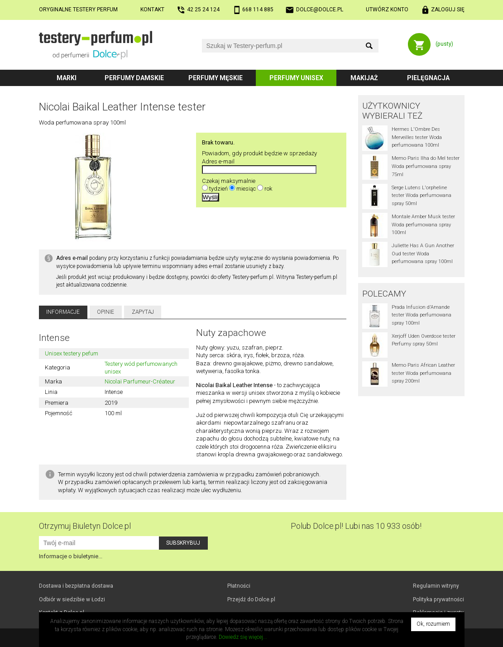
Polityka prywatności (438, 599)
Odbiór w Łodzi (72, 599)
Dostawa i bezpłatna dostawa (76, 586)
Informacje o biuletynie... (70, 556)
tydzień (218, 188)
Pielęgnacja (428, 77)
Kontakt (152, 9)
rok (268, 188)
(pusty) (444, 44)
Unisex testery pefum (71, 353)
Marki (67, 77)
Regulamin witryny (436, 586)
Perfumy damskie (134, 77)
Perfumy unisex (296, 77)
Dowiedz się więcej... (243, 637)
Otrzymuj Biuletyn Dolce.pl (85, 526)
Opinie (105, 312)
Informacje (63, 312)
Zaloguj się (448, 9)
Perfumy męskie (215, 77)
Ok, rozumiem (433, 624)
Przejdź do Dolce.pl (251, 599)
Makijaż (364, 77)
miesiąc (246, 188)
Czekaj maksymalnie (228, 180)
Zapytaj (143, 312)
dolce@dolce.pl (319, 9)
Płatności (238, 586)
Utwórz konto (387, 9)
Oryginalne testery (78, 9)
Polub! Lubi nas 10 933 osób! (356, 526)
